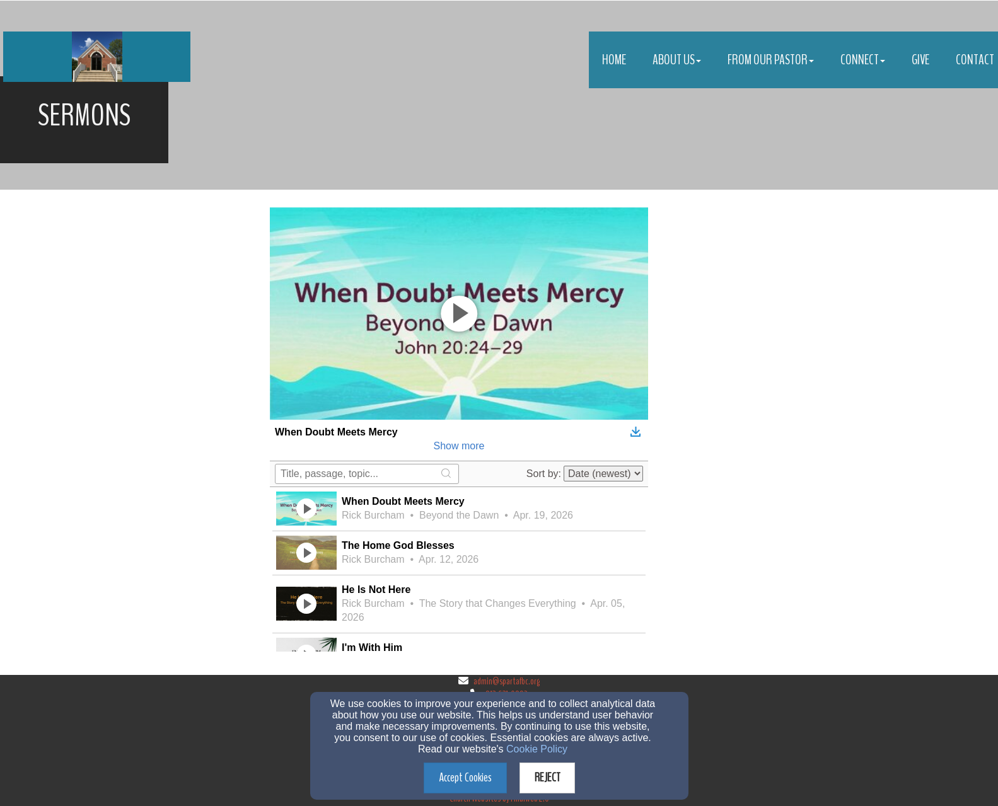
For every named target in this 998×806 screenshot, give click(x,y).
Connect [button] (862, 59)
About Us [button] (677, 59)
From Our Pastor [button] (771, 59)
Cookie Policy (536, 749)
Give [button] (920, 59)
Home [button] (614, 59)
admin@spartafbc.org (506, 681)
